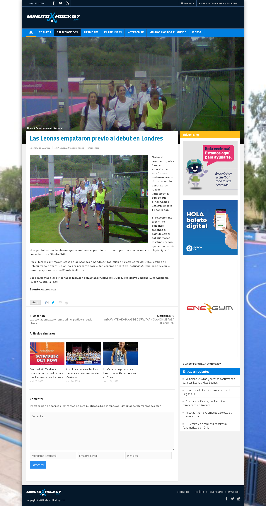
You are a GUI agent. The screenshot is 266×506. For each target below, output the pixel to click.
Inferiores (91, 33)
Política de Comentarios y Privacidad (218, 3)
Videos (196, 33)
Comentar (93, 147)
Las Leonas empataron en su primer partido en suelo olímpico (66, 319)
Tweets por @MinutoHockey (202, 363)
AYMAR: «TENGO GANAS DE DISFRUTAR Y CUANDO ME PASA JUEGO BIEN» (138, 319)
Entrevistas (113, 33)
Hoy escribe (135, 33)
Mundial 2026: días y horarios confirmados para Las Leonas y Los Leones (46, 373)
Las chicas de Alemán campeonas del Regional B (206, 392)
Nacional (57, 128)
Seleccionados (67, 33)
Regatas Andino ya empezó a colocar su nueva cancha (207, 414)
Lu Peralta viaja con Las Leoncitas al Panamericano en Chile (120, 373)
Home (30, 128)
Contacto (187, 3)
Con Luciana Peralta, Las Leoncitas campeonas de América (82, 373)
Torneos (45, 33)
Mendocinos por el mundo (168, 33)
